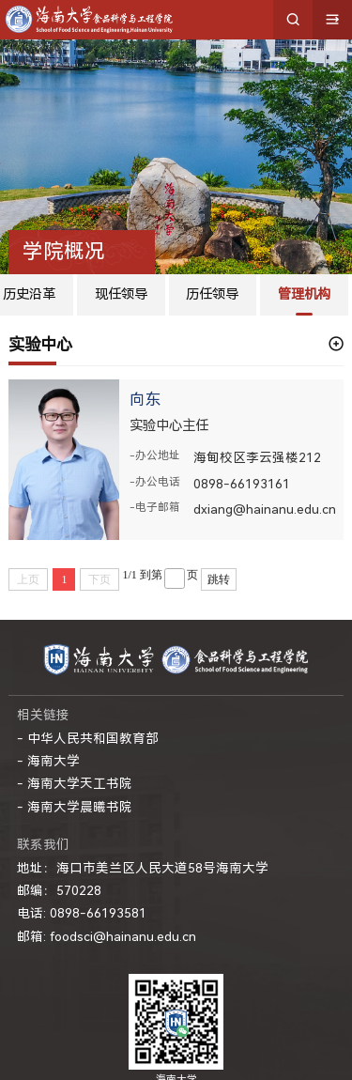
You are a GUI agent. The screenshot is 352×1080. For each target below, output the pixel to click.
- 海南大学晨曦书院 (74, 806)
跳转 (218, 579)
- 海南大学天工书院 (74, 783)
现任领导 (121, 294)
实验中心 (40, 344)
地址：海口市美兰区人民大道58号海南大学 (142, 867)
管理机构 (304, 294)
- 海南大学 (48, 760)
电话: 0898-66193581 (81, 912)
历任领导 (212, 294)
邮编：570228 (59, 890)
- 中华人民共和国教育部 (88, 738)
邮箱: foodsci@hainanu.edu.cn (106, 936)
